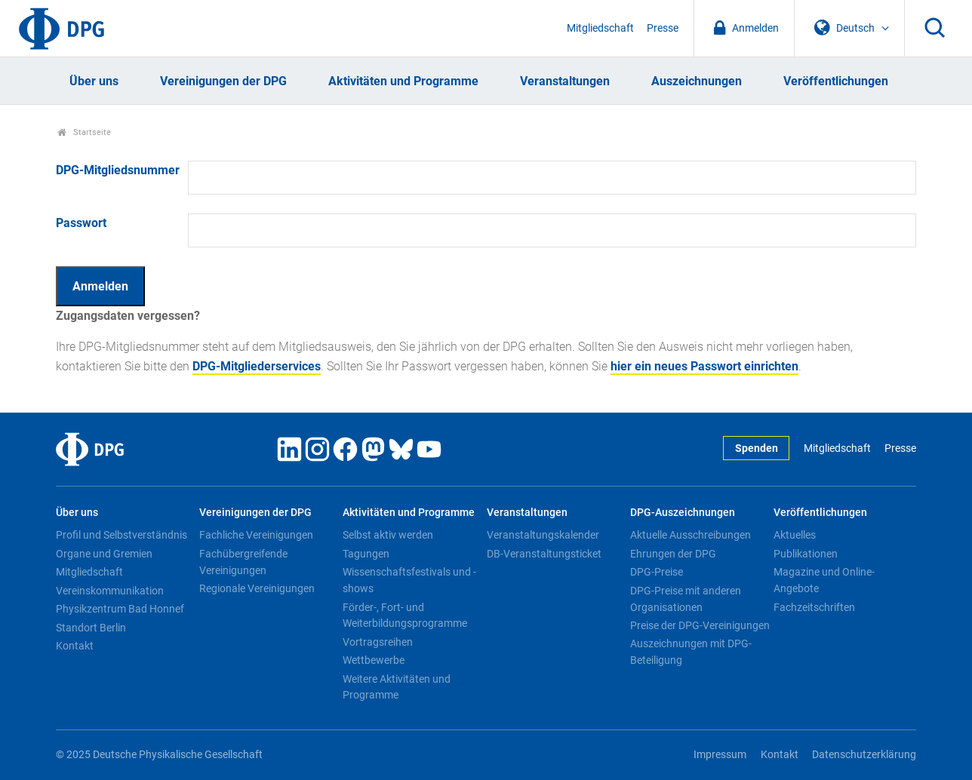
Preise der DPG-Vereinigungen (700, 625)
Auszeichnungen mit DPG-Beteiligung (691, 651)
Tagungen (366, 554)
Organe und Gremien (104, 554)
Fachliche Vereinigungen (256, 535)
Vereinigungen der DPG (223, 81)
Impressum (720, 754)
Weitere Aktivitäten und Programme (397, 687)
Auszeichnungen (696, 81)
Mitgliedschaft (600, 28)
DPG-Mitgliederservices (256, 366)
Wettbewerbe (373, 660)
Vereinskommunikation (110, 591)
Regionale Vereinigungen (257, 588)
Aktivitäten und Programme (403, 81)
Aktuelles (795, 535)
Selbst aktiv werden (388, 535)
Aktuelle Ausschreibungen (690, 535)
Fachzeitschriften (814, 607)
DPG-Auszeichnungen (682, 512)
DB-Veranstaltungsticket (544, 554)
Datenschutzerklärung (864, 754)
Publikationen (806, 554)
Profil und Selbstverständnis (121, 535)
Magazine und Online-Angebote (824, 580)
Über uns (93, 81)
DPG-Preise (656, 572)
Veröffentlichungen (835, 81)
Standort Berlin (91, 628)
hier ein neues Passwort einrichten (704, 366)
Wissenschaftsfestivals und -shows (409, 580)
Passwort (81, 223)
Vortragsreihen (378, 642)
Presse (662, 28)
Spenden (756, 448)
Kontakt (75, 646)
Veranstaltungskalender (543, 535)
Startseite (84, 132)
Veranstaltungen (565, 81)
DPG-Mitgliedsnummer (118, 170)
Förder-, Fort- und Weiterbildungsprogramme (405, 615)
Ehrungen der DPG (673, 554)
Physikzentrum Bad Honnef (120, 609)
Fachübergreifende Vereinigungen (243, 562)
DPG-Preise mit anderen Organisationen (685, 599)
